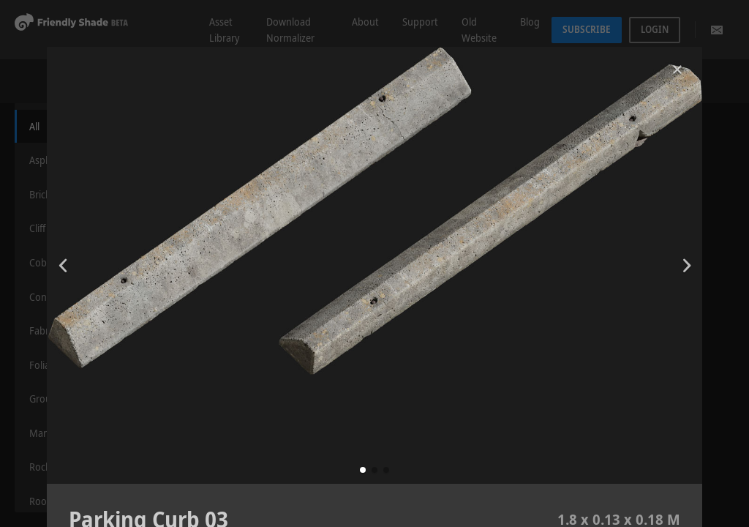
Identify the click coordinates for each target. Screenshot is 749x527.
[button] (363, 470)
